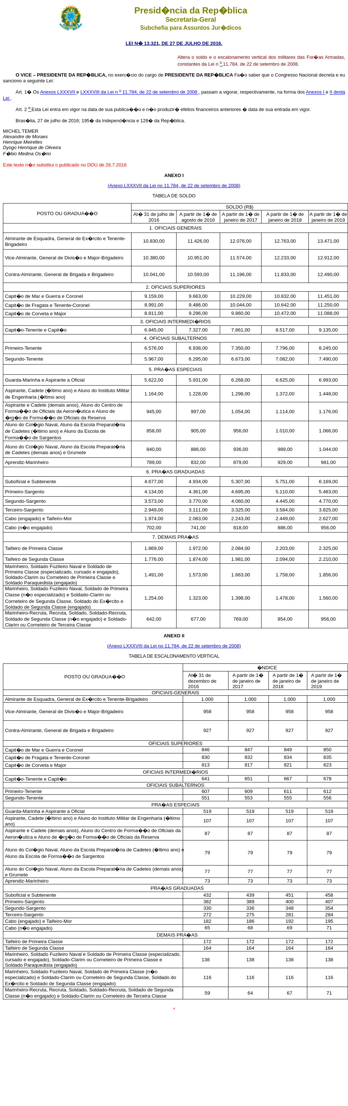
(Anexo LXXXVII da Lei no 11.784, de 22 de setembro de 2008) (174, 185)
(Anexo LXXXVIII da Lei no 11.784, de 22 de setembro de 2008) (174, 646)
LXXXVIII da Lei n (99, 92)
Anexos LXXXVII (58, 92)
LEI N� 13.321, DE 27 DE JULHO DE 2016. (174, 43)
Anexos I (315, 92)
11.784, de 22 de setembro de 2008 (159, 92)
